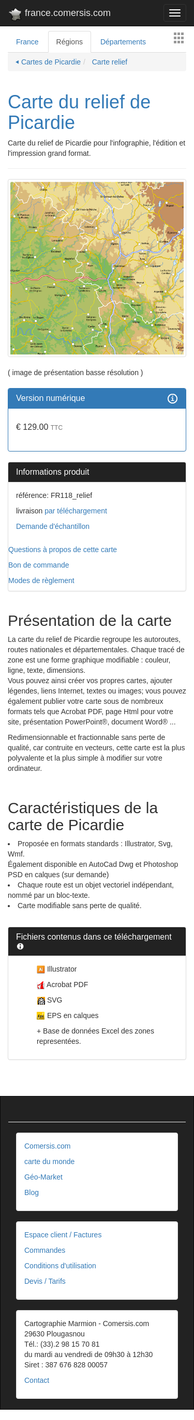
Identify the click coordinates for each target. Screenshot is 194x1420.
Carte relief (108, 62)
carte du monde (49, 1161)
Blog (31, 1192)
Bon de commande (38, 565)
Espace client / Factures (62, 1235)
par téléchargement (74, 511)
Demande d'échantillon (52, 526)
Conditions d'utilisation (60, 1266)
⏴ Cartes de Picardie (48, 62)
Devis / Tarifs (45, 1281)
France (27, 42)
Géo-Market (43, 1177)
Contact (36, 1380)
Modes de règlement (41, 580)
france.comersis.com (59, 15)
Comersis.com (47, 1146)
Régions (69, 42)
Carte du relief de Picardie (79, 112)
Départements (123, 42)
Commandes (44, 1250)
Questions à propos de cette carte (62, 549)
